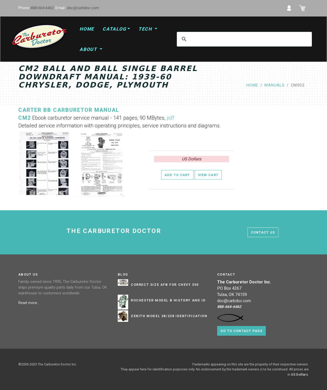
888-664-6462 (41, 8)
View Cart (208, 175)
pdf (170, 118)
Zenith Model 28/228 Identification (169, 316)
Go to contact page (241, 331)
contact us (263, 232)
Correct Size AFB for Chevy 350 (165, 285)
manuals (274, 85)
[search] (243, 39)
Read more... (29, 303)
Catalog (114, 29)
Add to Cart (177, 175)
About (89, 49)
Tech (146, 29)
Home (87, 29)
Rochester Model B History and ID (168, 300)
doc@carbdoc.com (83, 8)
